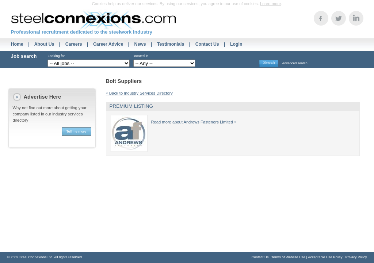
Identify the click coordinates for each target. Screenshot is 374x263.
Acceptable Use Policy (325, 257)
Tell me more (76, 131)
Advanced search (294, 63)
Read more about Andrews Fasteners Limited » (194, 122)
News (140, 44)
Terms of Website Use (288, 257)
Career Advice (108, 44)
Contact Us (207, 44)
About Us (44, 44)
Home (17, 44)
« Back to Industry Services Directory (139, 93)
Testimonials (170, 44)
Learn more (270, 3)
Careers (73, 44)
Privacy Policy (356, 257)
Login (236, 44)
